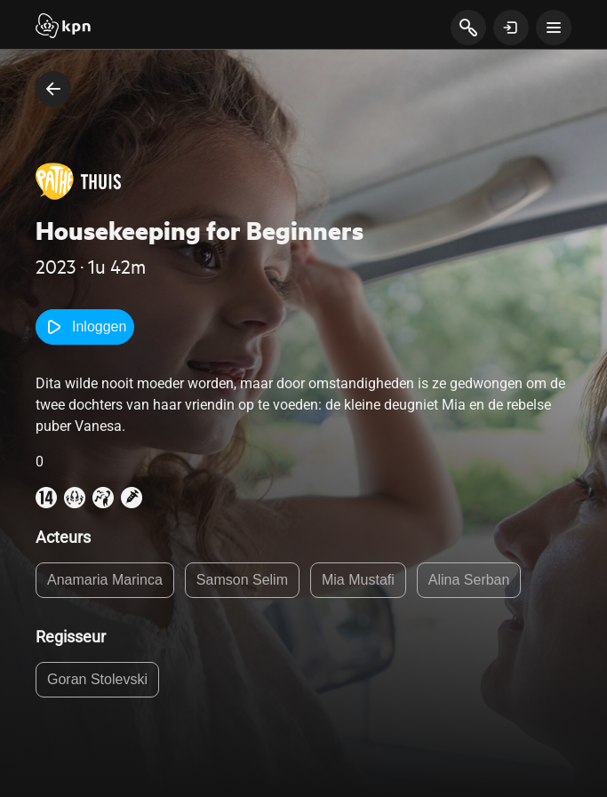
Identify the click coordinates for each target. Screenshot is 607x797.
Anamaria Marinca (105, 579)
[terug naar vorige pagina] (53, 89)
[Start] (63, 27)
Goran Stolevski (97, 679)
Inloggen (85, 327)
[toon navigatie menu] (553, 27)
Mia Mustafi (358, 579)
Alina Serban (469, 579)
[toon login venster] (511, 27)
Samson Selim (242, 579)
